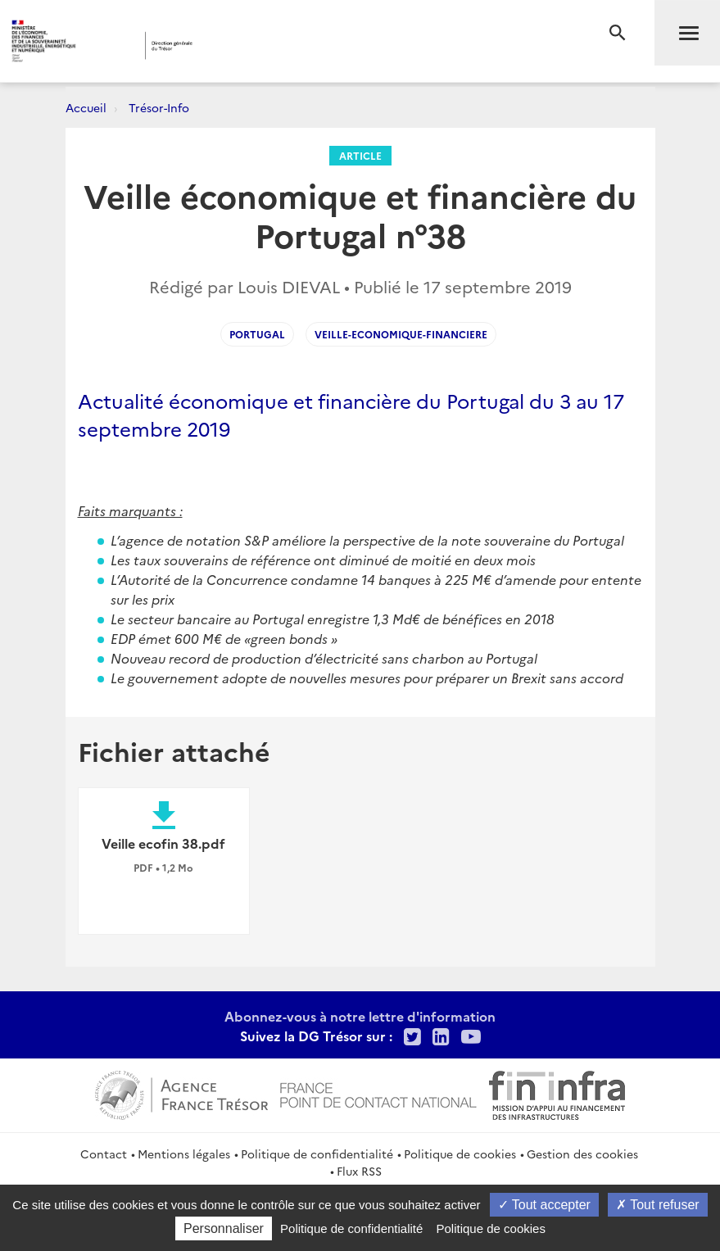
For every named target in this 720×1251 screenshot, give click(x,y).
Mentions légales (184, 1153)
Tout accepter (544, 1205)
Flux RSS (359, 1171)
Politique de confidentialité (317, 1153)
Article (360, 155)
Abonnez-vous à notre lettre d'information (360, 1015)
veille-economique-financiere (401, 334)
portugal (257, 334)
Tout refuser (658, 1205)
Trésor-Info (159, 107)
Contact (103, 1153)
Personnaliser (223, 1228)
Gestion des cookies (582, 1153)
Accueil (86, 107)
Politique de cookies (460, 1153)
